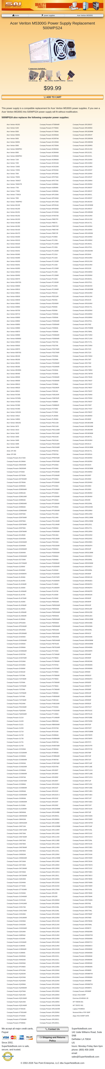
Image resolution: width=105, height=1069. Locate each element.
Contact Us (52, 1029)
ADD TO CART (52, 97)
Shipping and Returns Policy (52, 1039)
